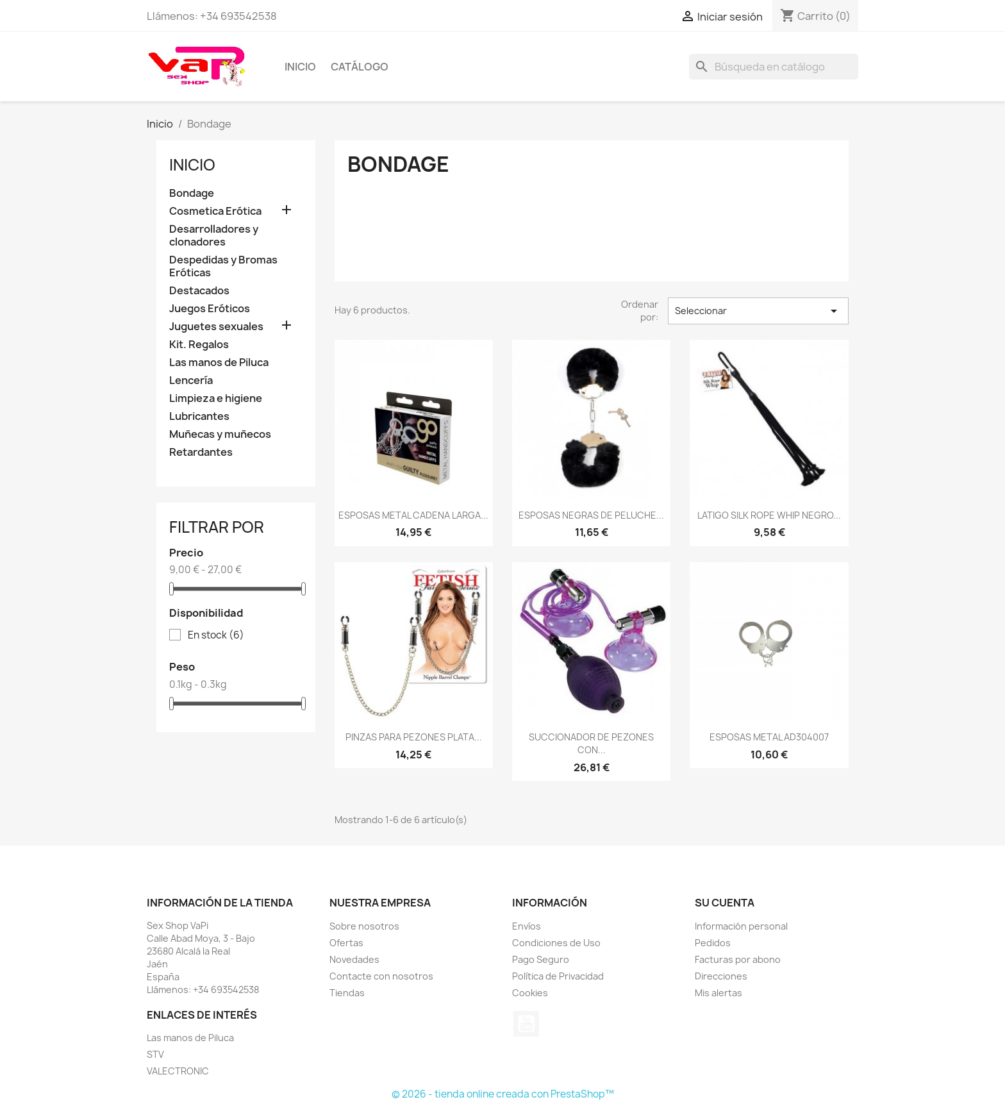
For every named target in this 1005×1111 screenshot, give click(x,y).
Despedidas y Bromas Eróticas (223, 266)
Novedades (354, 959)
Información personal (741, 926)
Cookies (530, 993)
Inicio (300, 67)
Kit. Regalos (199, 344)
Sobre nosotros (364, 926)
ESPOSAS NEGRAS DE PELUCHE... (591, 515)
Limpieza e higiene (215, 398)
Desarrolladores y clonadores (213, 235)
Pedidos (713, 943)
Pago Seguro (540, 959)
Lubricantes (199, 416)
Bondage (191, 193)
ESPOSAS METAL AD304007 (769, 737)
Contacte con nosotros (381, 976)
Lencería (191, 380)
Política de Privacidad (558, 976)
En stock (216, 635)
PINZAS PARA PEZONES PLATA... (413, 737)
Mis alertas (718, 993)
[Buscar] (773, 66)
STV (155, 1054)
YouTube (526, 1024)
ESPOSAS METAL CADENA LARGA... (413, 515)
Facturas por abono (738, 959)
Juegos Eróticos (209, 308)
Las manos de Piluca (219, 362)
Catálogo (359, 67)
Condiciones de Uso (556, 943)
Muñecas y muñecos (220, 434)
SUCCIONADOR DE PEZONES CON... (591, 743)
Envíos (526, 926)
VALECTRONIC (178, 1071)
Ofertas (346, 943)
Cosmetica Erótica (215, 211)
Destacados (199, 290)
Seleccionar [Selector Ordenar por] (758, 311)
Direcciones (721, 976)
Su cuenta (724, 903)
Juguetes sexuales (216, 326)
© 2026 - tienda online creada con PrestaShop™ (503, 1094)
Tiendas (347, 993)
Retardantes (201, 452)
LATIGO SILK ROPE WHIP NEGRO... (769, 515)
